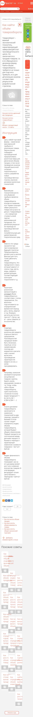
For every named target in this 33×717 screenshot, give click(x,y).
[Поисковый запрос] (10, 8)
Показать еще (12, 712)
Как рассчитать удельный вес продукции (11, 114)
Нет (7, 509)
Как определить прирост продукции (15, 642)
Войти (30, 9)
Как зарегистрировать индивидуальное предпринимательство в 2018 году (27, 88)
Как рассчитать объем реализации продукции (22, 602)
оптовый (7, 294)
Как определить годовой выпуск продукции (8, 638)
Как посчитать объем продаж (11, 520)
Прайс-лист (28, 20)
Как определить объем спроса (22, 639)
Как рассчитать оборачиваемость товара (10, 525)
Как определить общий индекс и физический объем (22, 560)
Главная (2, 11)
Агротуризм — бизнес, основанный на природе (27, 197)
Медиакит (28, 18)
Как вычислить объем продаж (14, 557)
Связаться (28, 22)
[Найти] (18, 8)
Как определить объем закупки (15, 661)
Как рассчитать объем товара (8, 659)
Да (17, 506)
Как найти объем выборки (20, 678)
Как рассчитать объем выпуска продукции (8, 597)
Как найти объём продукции (7, 577)
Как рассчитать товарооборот (7, 119)
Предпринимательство (17, 11)
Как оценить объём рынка (20, 659)
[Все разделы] (31, 3)
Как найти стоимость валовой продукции (7, 678)
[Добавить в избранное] (19, 24)
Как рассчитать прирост (22, 696)
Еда (15, 3)
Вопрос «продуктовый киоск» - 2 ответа (10, 126)
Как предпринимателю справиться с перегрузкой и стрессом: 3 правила (27, 171)
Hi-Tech (20, 3)
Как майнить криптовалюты (27, 234)
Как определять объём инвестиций (15, 680)
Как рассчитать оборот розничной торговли (10, 531)
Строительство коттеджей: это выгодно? (27, 218)
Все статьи (27, 245)
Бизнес (7, 11)
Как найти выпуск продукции (21, 621)
